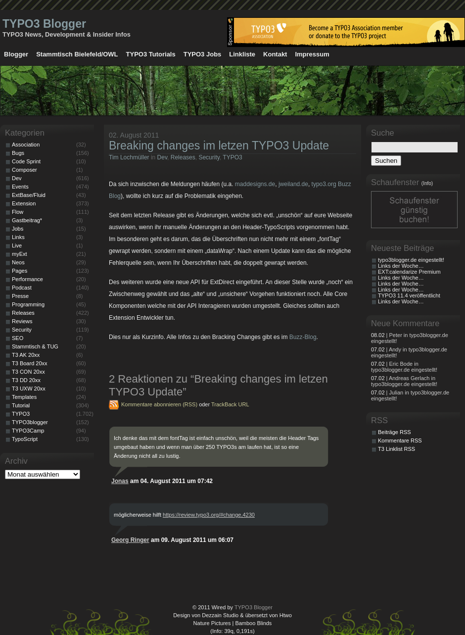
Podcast (22, 288)
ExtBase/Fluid (29, 195)
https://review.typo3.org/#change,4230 (209, 515)
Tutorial (21, 405)
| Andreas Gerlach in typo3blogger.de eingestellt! (404, 381)
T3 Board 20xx (29, 363)
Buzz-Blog (303, 337)
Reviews (22, 321)
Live (17, 245)
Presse (20, 296)
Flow (17, 212)
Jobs (17, 229)
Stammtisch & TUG (35, 346)
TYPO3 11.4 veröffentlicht (409, 295)
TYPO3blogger (30, 422)
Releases (183, 157)
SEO (17, 338)
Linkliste (242, 54)
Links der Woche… (401, 266)
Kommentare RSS (400, 440)
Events (20, 187)
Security (208, 157)
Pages (19, 271)
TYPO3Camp (28, 431)
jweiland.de (293, 184)
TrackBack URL (230, 404)
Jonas (120, 481)
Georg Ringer (130, 540)
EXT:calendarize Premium (409, 272)
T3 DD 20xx (26, 380)
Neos (18, 262)
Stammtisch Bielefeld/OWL (77, 54)
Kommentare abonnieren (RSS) (159, 404)
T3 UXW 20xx (29, 388)
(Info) (427, 183)
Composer (24, 170)
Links (18, 237)
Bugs (18, 153)
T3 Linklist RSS (396, 449)
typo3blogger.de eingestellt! (411, 260)
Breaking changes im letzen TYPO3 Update (219, 145)
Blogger (16, 54)
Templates (24, 397)
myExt (19, 254)
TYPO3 (232, 157)
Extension (24, 203)
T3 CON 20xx (28, 372)
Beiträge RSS (394, 432)
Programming (28, 304)
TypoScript (25, 439)
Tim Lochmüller (129, 157)
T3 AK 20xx (26, 355)
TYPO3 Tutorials (151, 54)
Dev (162, 157)
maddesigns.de (255, 184)
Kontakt (275, 54)
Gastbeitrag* (27, 220)
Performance (27, 279)
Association (26, 144)
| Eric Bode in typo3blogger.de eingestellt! (404, 367)
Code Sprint (26, 161)
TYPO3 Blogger (44, 23)
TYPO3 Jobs (203, 54)
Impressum (312, 54)
